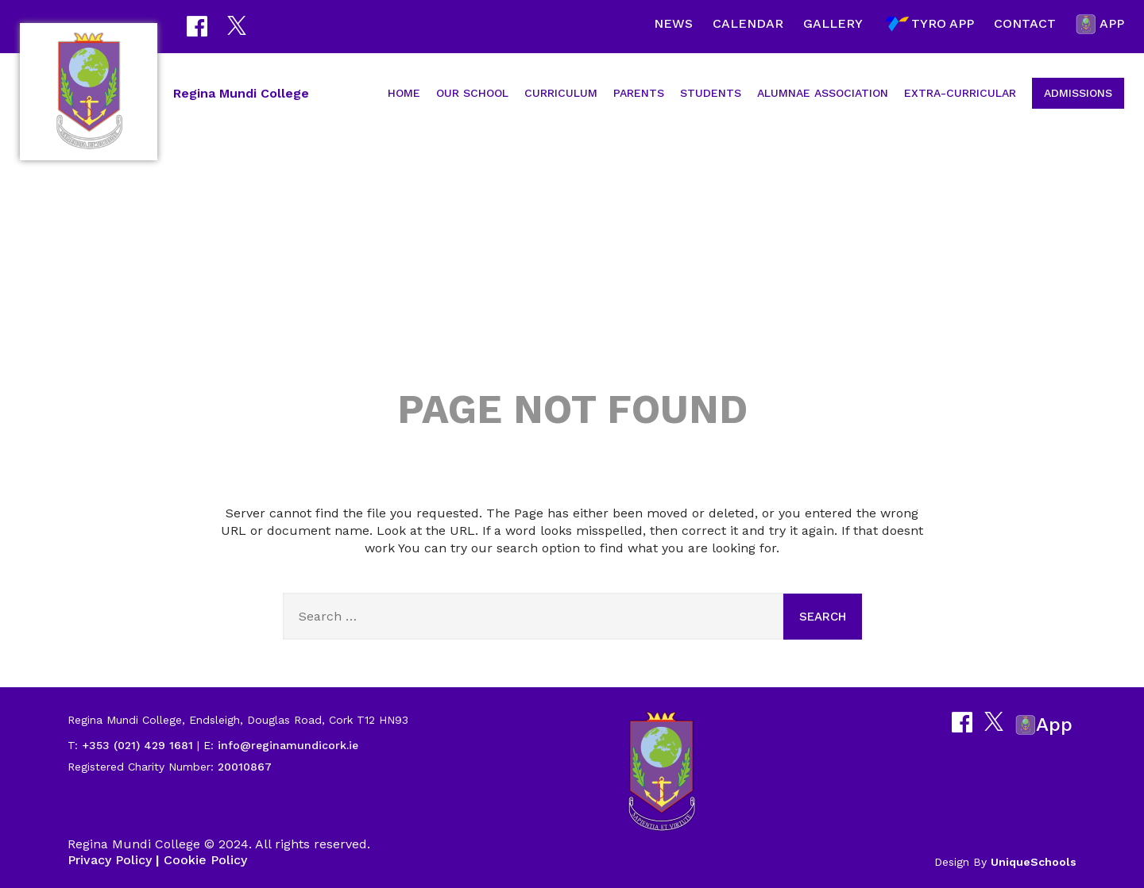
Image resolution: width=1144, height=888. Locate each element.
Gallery (833, 23)
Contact (1025, 23)
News (673, 23)
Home (404, 92)
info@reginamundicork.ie (288, 745)
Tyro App (928, 24)
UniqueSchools (1033, 861)
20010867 (243, 766)
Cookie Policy (205, 859)
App (1100, 24)
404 (572, 279)
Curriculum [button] (560, 92)
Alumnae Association (822, 92)
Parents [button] (638, 92)
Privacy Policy (110, 859)
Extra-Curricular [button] (960, 92)
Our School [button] (472, 92)
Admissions (1078, 92)
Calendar (748, 23)
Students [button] (710, 92)
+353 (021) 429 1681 (137, 745)
